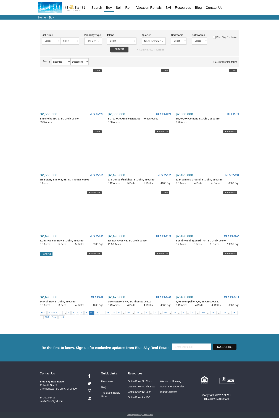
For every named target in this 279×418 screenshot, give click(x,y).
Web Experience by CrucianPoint (140, 415)
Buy (109, 7)
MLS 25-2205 (231, 236)
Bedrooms (176, 35)
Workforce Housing (170, 381)
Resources (183, 7)
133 (47, 317)
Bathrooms (198, 35)
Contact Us (214, 7)
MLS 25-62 (97, 297)
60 (165, 312)
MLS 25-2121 (163, 236)
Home (42, 17)
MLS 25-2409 (163, 297)
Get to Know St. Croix (140, 381)
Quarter (145, 35)
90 (193, 312)
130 (234, 312)
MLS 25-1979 (163, 114)
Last (62, 317)
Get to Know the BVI (139, 397)
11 (97, 312)
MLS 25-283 (96, 236)
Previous (52, 312)
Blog (198, 7)
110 (213, 312)
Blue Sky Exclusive (225, 37)
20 (128, 312)
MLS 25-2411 (231, 297)
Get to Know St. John (139, 391)
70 (174, 312)
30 (137, 312)
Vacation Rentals (149, 7)
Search (96, 7)
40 (147, 312)
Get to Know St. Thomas (141, 386)
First (43, 312)
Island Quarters (168, 391)
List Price (47, 35)
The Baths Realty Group (110, 394)
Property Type (91, 35)
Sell (118, 7)
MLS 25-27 (233, 114)
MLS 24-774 (96, 114)
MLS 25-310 (96, 175)
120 (224, 312)
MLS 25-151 (232, 175)
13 (108, 312)
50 (156, 312)
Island (109, 35)
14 (113, 312)
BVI (168, 7)
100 (203, 312)
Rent (128, 7)
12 (102, 312)
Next (54, 317)
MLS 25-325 (164, 175)
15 (119, 312)
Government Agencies (172, 386)
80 (184, 312)
